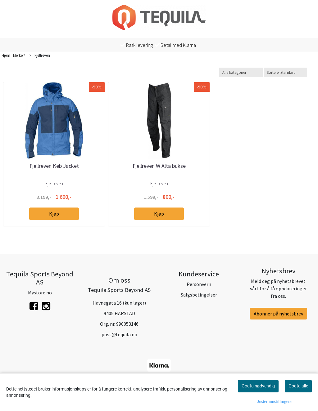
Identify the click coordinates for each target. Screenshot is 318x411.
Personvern (199, 284)
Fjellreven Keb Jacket (54, 165)
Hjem (6, 55)
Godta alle (298, 385)
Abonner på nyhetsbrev (278, 313)
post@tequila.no (119, 334)
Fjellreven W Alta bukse (159, 165)
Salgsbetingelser (199, 295)
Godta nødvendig (258, 385)
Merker (19, 55)
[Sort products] (285, 72)
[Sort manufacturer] (241, 72)
